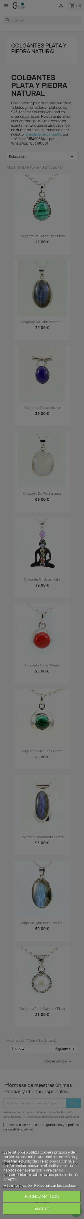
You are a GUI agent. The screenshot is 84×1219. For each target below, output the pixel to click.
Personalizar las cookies (55, 1185)
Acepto (42, 1208)
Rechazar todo (42, 1196)
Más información (18, 1185)
